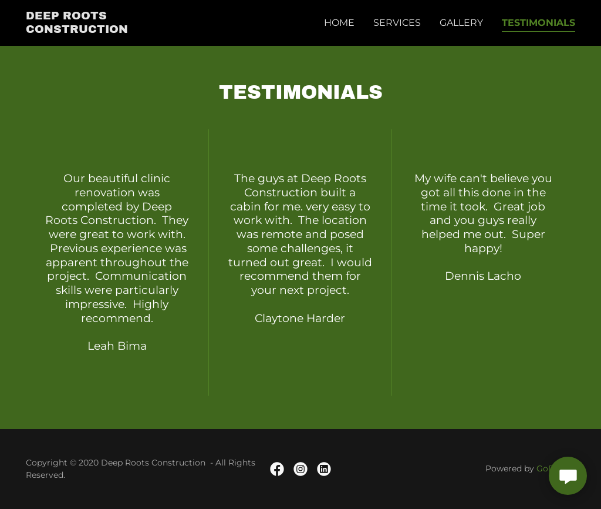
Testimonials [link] (538, 22)
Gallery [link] (461, 22)
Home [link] (339, 22)
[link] (107, 29)
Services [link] (397, 22)
